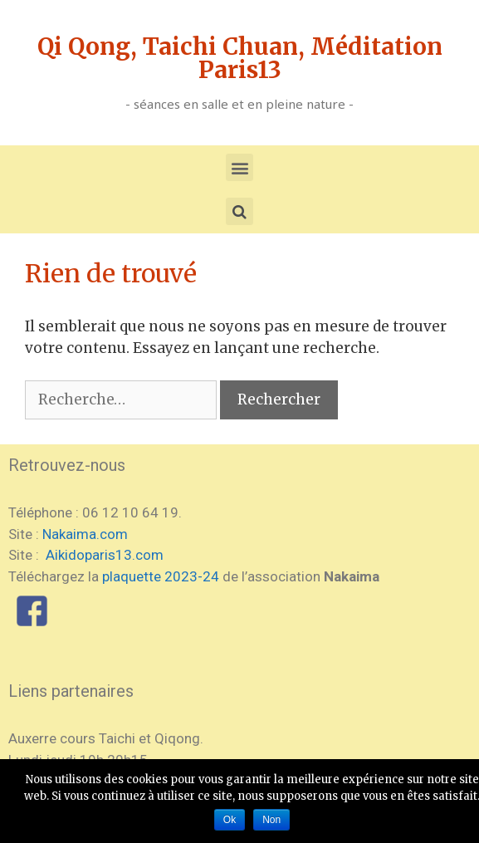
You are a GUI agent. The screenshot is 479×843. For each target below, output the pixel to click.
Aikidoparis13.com (103, 554)
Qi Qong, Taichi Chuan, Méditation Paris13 (239, 58)
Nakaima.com (85, 534)
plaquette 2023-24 (160, 576)
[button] (239, 167)
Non (271, 820)
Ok (229, 820)
